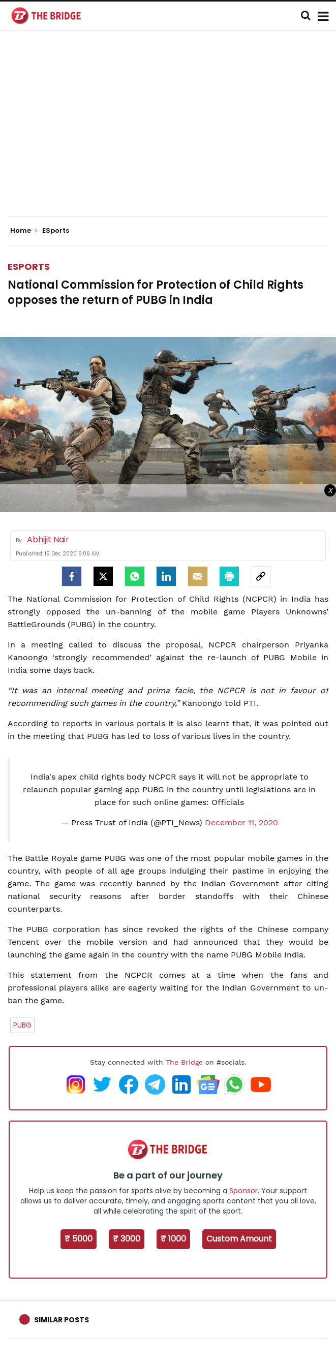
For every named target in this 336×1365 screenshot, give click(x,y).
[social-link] (261, 576)
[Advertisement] (172, 132)
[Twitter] (103, 576)
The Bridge (184, 1062)
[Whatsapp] (135, 576)
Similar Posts (61, 1320)
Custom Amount (239, 1239)
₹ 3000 (126, 1239)
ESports (29, 266)
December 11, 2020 (241, 822)
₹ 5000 (79, 1239)
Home (24, 230)
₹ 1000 (173, 1239)
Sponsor (243, 1191)
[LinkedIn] (166, 576)
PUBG (22, 1025)
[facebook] (72, 576)
